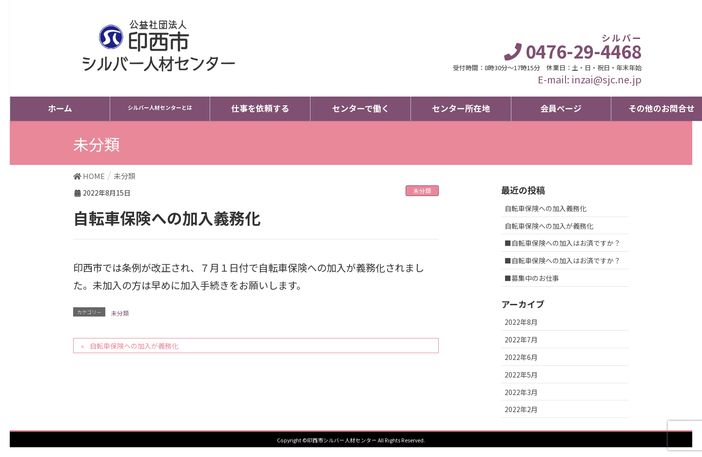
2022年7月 (521, 339)
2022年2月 (521, 409)
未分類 (422, 190)
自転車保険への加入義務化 (545, 208)
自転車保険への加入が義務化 (134, 346)
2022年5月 (521, 374)
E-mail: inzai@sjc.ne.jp (590, 79)
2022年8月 (521, 322)
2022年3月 (521, 392)
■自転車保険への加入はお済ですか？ (563, 243)
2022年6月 (521, 357)
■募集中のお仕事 (532, 278)
